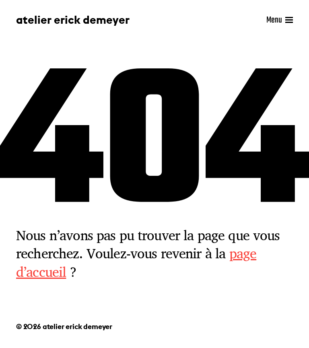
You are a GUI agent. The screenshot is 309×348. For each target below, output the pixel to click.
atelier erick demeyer (73, 20)
